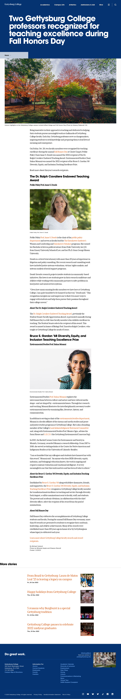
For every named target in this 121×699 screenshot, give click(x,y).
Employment (65, 668)
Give (101, 5)
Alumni (35, 666)
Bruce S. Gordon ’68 (50, 482)
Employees (36, 670)
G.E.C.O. (47, 434)
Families (35, 674)
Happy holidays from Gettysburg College (51, 592)
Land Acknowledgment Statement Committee (69, 428)
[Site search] (115, 5)
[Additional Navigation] (109, 5)
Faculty (35, 672)
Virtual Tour (65, 680)
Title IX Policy (66, 694)
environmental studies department (74, 418)
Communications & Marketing (71, 676)
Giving (63, 672)
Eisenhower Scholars (62, 244)
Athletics (72, 5)
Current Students (39, 668)
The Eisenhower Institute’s (75, 241)
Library (63, 674)
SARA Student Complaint (69, 682)
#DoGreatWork (86, 653)
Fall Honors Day (60, 152)
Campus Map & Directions (14, 672)
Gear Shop (64, 670)
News (7, 55)
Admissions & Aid (88, 5)
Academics (45, 5)
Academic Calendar (67, 664)
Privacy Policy (38, 694)
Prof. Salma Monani (57, 397)
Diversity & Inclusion (68, 666)
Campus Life (59, 5)
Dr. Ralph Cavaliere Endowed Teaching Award (52, 314)
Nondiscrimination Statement (51, 694)
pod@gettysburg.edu (84, 657)
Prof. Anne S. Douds (49, 237)
